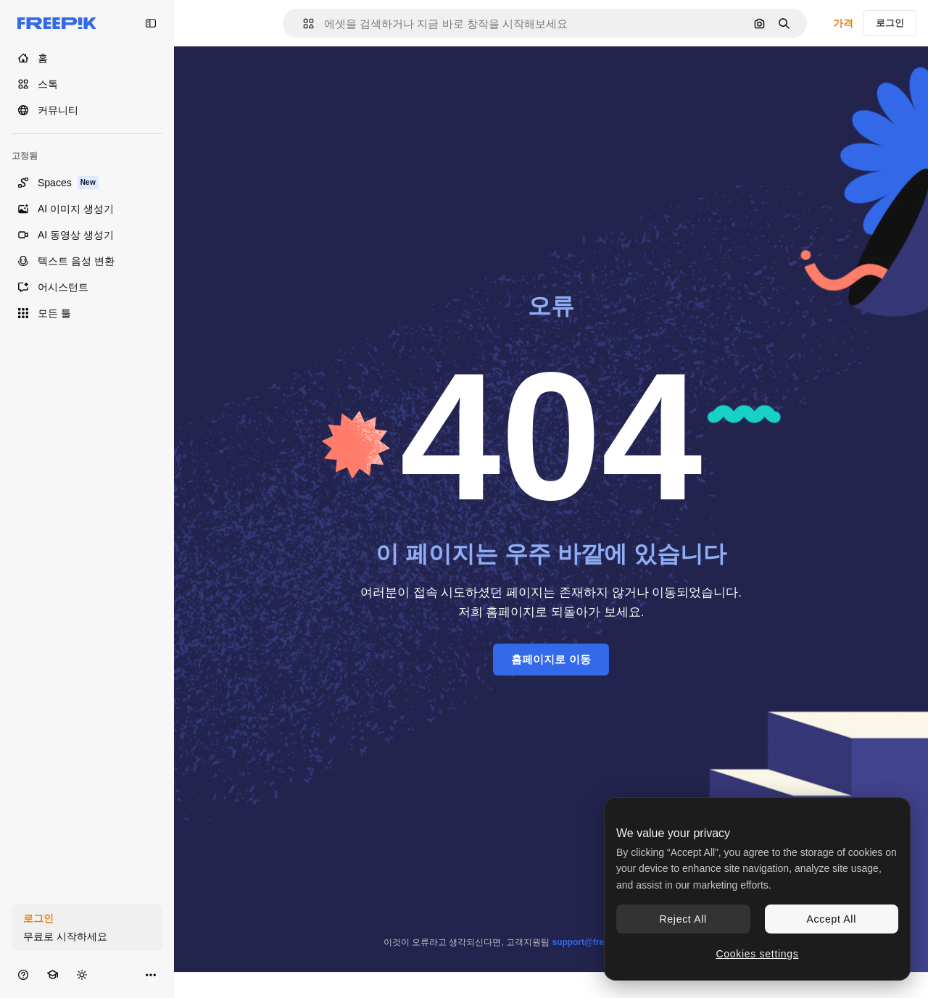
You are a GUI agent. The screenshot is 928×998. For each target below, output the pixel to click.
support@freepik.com (597, 942)
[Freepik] (56, 23)
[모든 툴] (87, 313)
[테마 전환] (82, 974)
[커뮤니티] (87, 110)
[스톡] (87, 84)
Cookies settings (757, 954)
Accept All (831, 919)
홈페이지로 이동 (550, 659)
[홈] (87, 58)
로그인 (890, 22)
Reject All (683, 919)
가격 (843, 23)
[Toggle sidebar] (150, 23)
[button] (303, 23)
